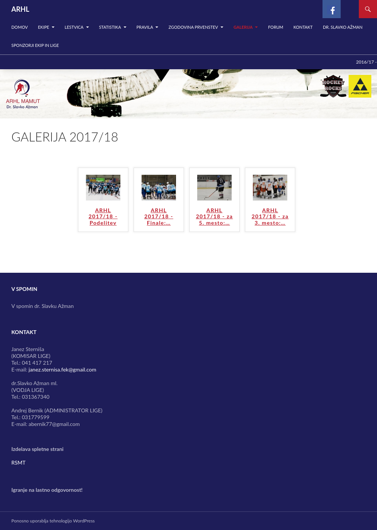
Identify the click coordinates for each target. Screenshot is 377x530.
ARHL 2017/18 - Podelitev (103, 216)
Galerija (243, 27)
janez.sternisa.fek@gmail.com (63, 369)
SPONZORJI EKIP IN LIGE (35, 45)
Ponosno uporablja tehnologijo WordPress (53, 521)
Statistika (110, 27)
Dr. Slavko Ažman (343, 27)
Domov (19, 27)
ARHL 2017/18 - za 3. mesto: (270, 216)
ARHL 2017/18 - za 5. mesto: (214, 216)
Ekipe (43, 27)
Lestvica (74, 27)
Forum (275, 27)
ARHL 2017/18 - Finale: (158, 216)
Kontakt (303, 27)
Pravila (144, 27)
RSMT (18, 462)
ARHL (20, 9)
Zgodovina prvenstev (193, 27)
